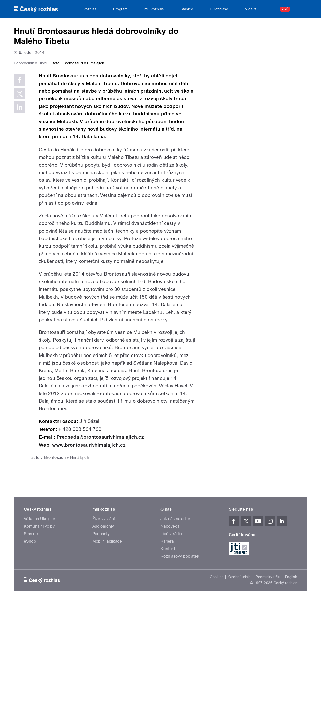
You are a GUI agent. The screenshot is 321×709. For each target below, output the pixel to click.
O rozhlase (219, 9)
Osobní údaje (239, 683)
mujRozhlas (154, 9)
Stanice (187, 9)
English (291, 683)
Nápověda (170, 632)
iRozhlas (90, 9)
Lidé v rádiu (171, 640)
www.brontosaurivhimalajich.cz (89, 551)
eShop (30, 648)
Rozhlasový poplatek (179, 663)
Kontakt (167, 655)
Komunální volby (39, 632)
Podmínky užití (268, 683)
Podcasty (101, 640)
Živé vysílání (103, 625)
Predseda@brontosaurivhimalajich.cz (100, 543)
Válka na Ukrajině (39, 625)
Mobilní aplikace (107, 648)
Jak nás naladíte (175, 625)
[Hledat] (300, 9)
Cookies (216, 683)
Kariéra (167, 648)
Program (120, 9)
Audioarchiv (103, 632)
